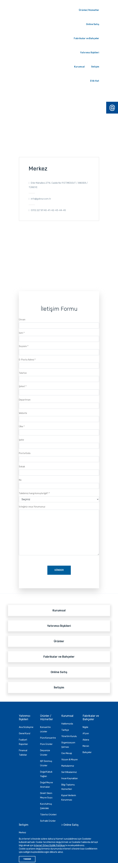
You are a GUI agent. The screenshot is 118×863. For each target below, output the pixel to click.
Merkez (22, 832)
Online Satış (92, 24)
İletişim (95, 66)
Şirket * (22, 386)
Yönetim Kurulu (69, 736)
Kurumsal (79, 66)
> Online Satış (70, 825)
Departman (25, 399)
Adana (86, 739)
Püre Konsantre (48, 738)
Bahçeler (87, 752)
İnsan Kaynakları (69, 778)
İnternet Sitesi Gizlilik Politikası (49, 845)
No (20, 480)
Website (23, 413)
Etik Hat (94, 81)
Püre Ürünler (46, 744)
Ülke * (22, 426)
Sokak (22, 466)
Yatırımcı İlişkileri (89, 52)
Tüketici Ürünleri (48, 814)
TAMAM (27, 859)
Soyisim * (23, 346)
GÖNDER (59, 570)
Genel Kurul (24, 733)
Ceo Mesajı (66, 753)
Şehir (21, 440)
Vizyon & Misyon (69, 759)
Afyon (86, 733)
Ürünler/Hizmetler (89, 10)
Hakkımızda (67, 723)
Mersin (86, 746)
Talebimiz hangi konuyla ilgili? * (34, 493)
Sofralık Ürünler (48, 821)
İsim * (22, 333)
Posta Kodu (25, 453)
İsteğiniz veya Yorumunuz (32, 506)
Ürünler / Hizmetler (46, 717)
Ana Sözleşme (26, 727)
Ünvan (22, 319)
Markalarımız (67, 766)
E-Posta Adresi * (27, 359)
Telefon (23, 373)
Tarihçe (65, 730)
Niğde (85, 727)
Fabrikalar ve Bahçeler (86, 38)
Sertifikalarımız (69, 772)
